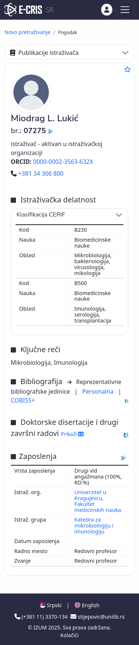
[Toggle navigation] (125, 9)
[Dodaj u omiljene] (127, 69)
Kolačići (69, 635)
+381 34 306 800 (37, 173)
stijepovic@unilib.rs (97, 616)
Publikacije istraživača (44, 53)
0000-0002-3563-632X (63, 162)
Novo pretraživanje (27, 32)
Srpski (51, 605)
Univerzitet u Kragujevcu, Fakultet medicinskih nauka (98, 501)
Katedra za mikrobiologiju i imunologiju (94, 525)
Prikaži (72, 433)
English (87, 605)
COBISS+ (23, 400)
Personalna (98, 391)
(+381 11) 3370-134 (41, 616)
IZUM (41, 627)
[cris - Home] (23, 9)
